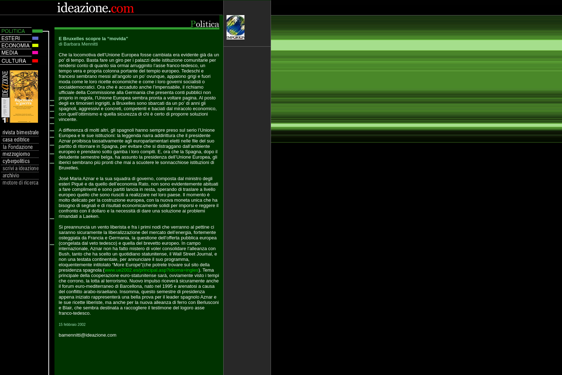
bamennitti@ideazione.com (87, 335)
